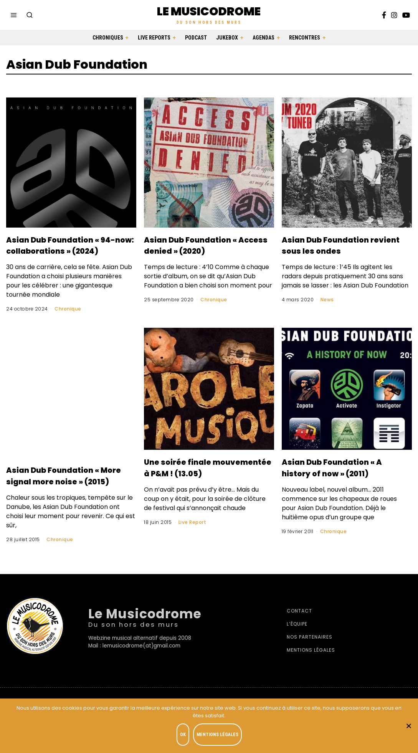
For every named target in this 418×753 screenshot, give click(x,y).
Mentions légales (311, 673)
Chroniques (108, 38)
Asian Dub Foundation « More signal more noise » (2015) (63, 492)
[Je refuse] (408, 726)
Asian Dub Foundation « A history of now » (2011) (338, 484)
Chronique (68, 320)
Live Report (192, 545)
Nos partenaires (309, 660)
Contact (299, 634)
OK (185, 736)
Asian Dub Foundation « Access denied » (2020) (208, 245)
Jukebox (227, 38)
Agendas (263, 38)
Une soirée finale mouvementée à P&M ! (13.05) (203, 484)
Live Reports (154, 38)
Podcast (196, 38)
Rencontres (304, 38)
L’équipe (297, 647)
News (327, 299)
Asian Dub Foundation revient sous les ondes (340, 245)
